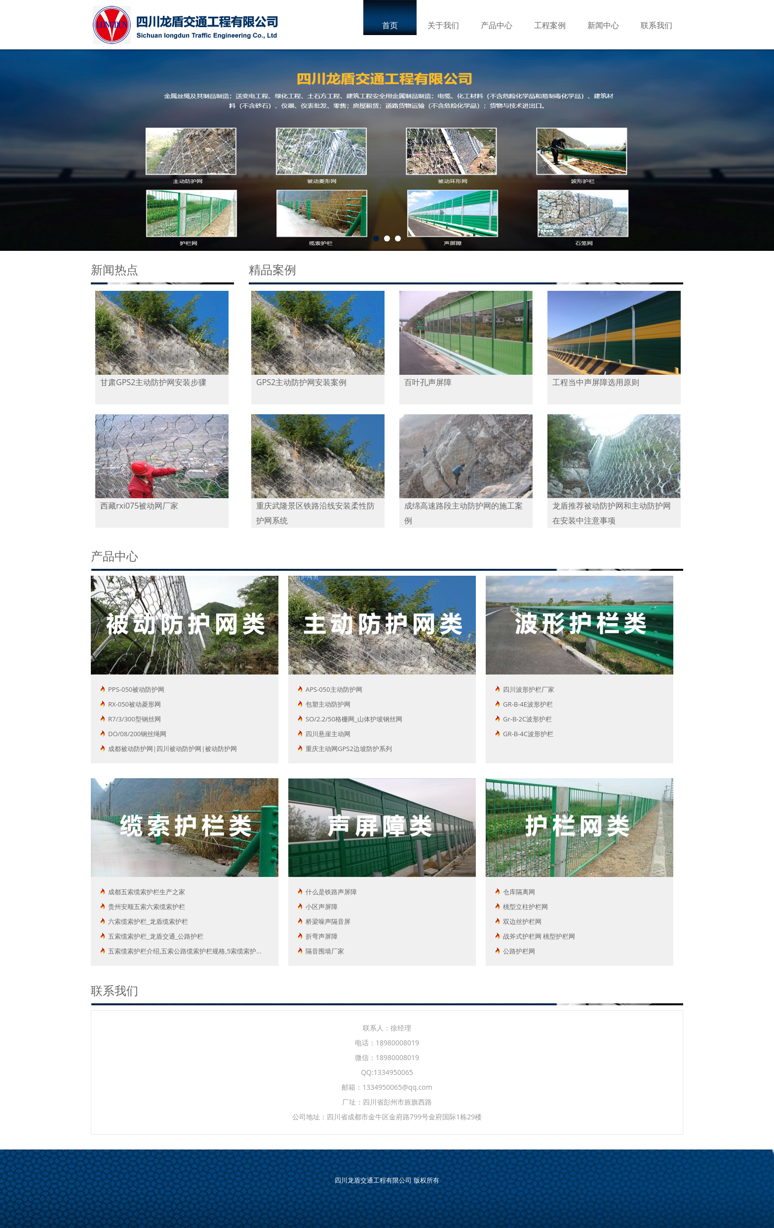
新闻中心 (603, 25)
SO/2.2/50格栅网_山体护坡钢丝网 (354, 718)
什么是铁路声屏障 (331, 891)
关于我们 (443, 25)
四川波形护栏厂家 (528, 689)
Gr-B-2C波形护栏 (527, 718)
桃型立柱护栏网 (525, 906)
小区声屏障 (322, 906)
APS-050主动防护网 (334, 689)
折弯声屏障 (322, 936)
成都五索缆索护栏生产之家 (146, 891)
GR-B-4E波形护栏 (528, 704)
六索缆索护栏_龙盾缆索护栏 (148, 921)
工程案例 (550, 25)
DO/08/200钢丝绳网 (137, 733)
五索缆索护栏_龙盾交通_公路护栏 (155, 936)
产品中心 (496, 25)
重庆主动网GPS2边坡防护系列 (349, 748)
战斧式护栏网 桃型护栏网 (539, 936)
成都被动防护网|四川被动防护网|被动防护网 (172, 748)
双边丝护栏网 (522, 921)
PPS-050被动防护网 (136, 689)
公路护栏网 (519, 951)
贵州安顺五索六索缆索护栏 (146, 906)
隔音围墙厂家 (325, 951)
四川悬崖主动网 (328, 733)
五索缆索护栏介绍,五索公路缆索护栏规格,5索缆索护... (184, 951)
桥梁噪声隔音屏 (328, 921)
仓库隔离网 (519, 891)
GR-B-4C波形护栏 (528, 733)
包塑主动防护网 (328, 704)
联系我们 (656, 25)
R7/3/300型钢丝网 (134, 718)
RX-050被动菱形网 (134, 704)
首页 (390, 25)
